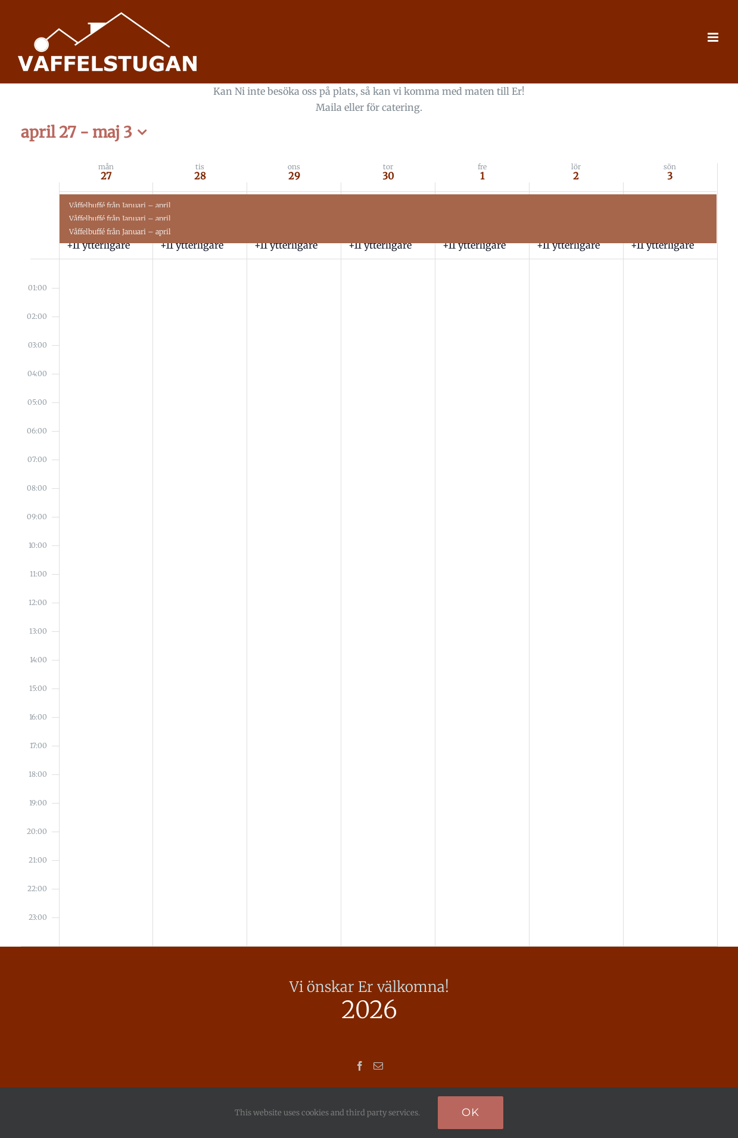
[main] (369, 515)
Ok (470, 1112)
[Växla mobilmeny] (714, 37)
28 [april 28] (200, 176)
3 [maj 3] (669, 176)
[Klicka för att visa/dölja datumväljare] (87, 132)
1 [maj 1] (482, 176)
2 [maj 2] (576, 176)
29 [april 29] (294, 176)
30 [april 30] (388, 176)
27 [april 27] (106, 176)
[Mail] (378, 1066)
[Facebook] (360, 1066)
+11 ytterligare (98, 245)
